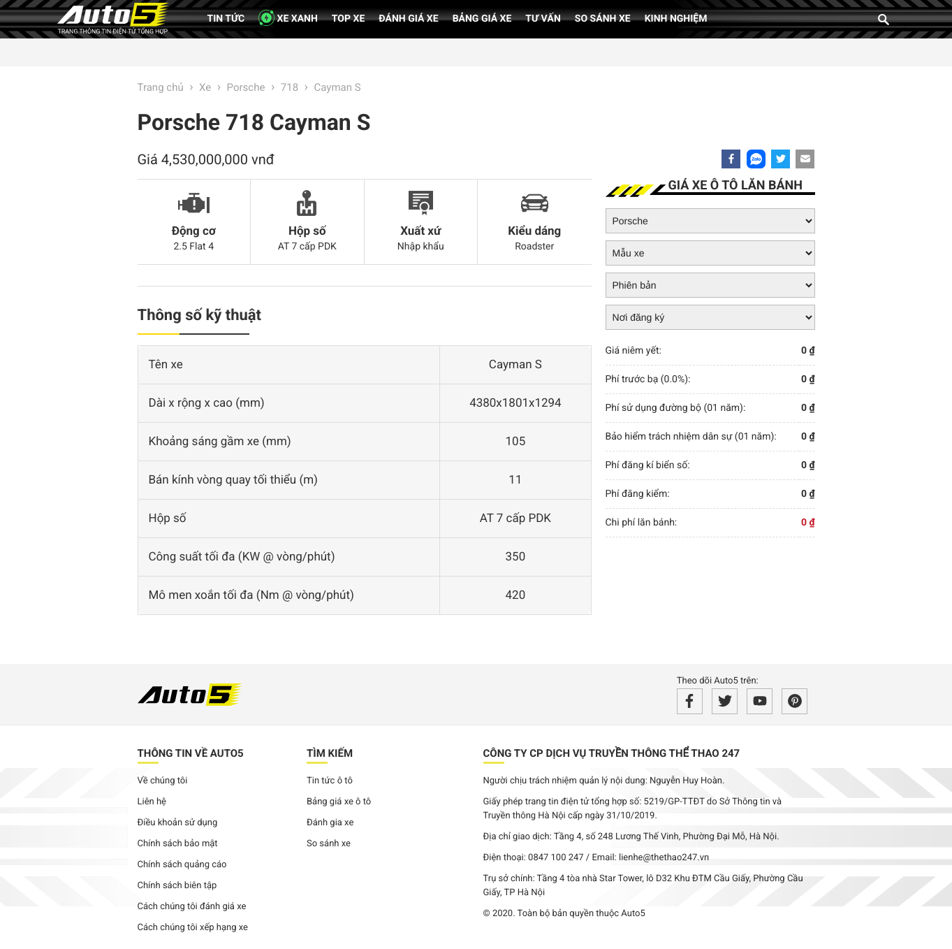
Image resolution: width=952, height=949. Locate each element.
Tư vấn (543, 18)
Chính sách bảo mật (178, 844)
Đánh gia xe (330, 823)
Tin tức (226, 18)
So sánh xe (603, 18)
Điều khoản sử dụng (178, 823)
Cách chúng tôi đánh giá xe (192, 906)
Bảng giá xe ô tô (339, 802)
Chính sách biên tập (177, 886)
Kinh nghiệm (676, 18)
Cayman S (337, 87)
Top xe (348, 18)
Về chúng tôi (163, 781)
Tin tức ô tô (330, 781)
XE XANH (288, 18)
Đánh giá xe (408, 18)
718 (289, 87)
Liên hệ (152, 802)
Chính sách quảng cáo (182, 865)
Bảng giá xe (482, 18)
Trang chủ (161, 87)
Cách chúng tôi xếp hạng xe (193, 927)
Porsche (246, 87)
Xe (205, 87)
